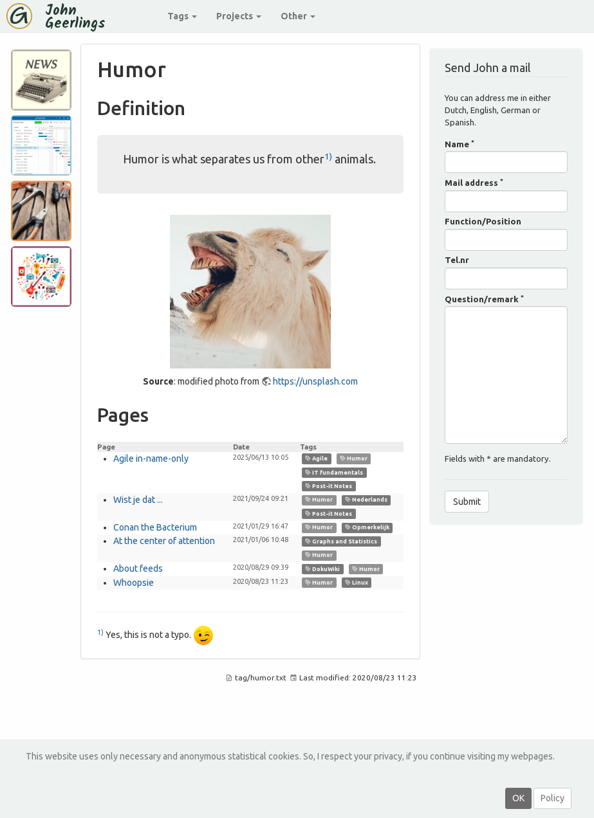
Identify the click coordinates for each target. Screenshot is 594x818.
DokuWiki (322, 569)
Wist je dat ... (138, 500)
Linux (356, 582)
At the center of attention (164, 541)
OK (518, 798)
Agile (316, 458)
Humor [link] (353, 458)
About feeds (138, 568)
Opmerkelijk (367, 527)
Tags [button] (182, 16)
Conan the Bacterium (155, 527)
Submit (467, 501)
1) (328, 156)
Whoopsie (133, 582)
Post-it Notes (328, 486)
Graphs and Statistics (341, 541)
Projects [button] (238, 16)
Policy (552, 798)
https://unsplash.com (315, 381)
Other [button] (298, 16)
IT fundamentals (334, 472)
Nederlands (366, 499)
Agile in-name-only (151, 458)
